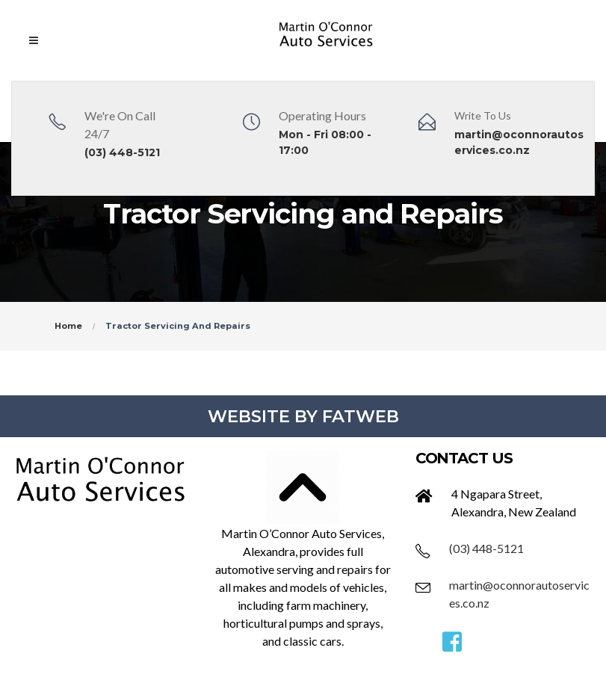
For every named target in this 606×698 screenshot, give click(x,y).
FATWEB (360, 416)
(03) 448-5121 (122, 152)
